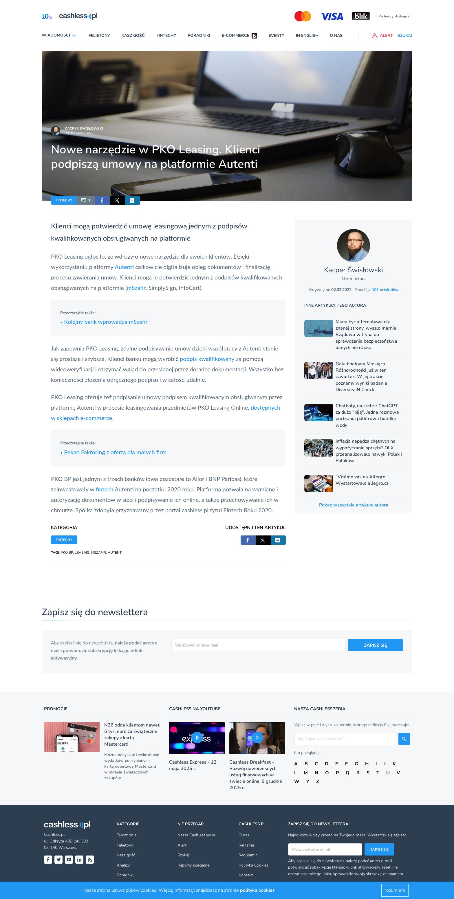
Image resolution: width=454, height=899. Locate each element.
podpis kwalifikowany (207, 358)
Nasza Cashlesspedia (196, 835)
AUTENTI (115, 552)
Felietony (99, 35)
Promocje (55, 709)
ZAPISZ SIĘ (375, 645)
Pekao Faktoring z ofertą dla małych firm (113, 451)
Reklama (246, 845)
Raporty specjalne (193, 865)
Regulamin (248, 855)
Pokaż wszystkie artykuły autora (353, 505)
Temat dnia (126, 835)
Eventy (276, 35)
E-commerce (235, 35)
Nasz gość (133, 35)
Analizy (123, 865)
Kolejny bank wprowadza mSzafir (104, 321)
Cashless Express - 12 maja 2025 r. (193, 765)
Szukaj (183, 855)
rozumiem (395, 890)
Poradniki (199, 35)
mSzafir (136, 287)
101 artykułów (385, 290)
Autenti (124, 266)
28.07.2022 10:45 (79, 133)
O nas (336, 35)
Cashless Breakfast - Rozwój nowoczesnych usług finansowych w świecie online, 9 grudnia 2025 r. (255, 775)
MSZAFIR (98, 552)
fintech (105, 489)
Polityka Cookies (253, 865)
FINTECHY (64, 200)
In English (307, 35)
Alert (181, 845)
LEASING (82, 552)
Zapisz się (379, 849)
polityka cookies (257, 890)
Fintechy (166, 35)
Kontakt (246, 875)
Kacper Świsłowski (84, 128)
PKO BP (67, 552)
